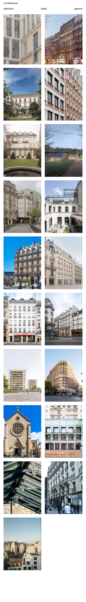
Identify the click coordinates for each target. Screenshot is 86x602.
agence (78, 8)
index (44, 8)
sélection (9, 8)
